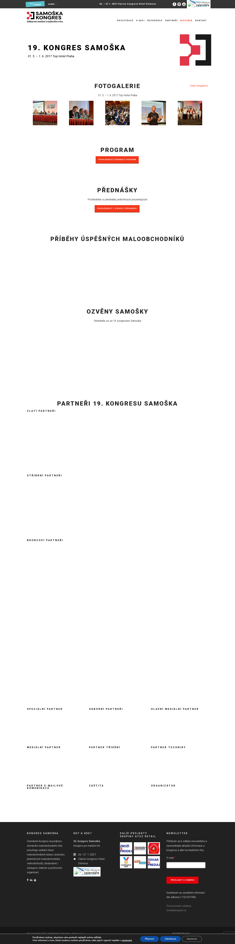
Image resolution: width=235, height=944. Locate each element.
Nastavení (192, 938)
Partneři (171, 20)
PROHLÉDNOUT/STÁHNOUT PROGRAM (117, 160)
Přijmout (148, 938)
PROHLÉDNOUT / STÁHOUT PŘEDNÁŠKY (117, 208)
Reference (155, 20)
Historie (186, 20)
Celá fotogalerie (199, 85)
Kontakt (201, 20)
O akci (140, 20)
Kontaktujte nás (181, 933)
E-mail (170, 857)
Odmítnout (170, 938)
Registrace (125, 20)
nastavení (126, 940)
